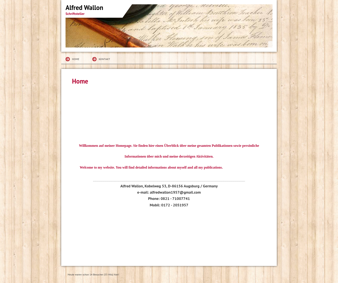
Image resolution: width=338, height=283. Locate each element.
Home (75, 59)
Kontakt (104, 59)
